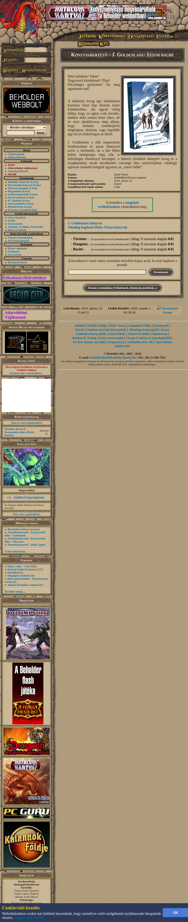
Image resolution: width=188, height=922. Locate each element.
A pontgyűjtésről (18, 171)
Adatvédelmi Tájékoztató (16, 314)
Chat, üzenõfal (16, 217)
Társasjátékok (16, 203)
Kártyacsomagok (18, 188)
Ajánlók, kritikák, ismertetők (25, 226)
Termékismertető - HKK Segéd (26, 544)
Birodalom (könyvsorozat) (24, 529)
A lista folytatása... (16, 551)
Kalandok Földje (140, 325)
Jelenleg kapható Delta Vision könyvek (97, 227)
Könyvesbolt (116, 334)
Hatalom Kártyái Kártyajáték (106, 330)
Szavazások (15, 254)
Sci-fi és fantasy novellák (89, 342)
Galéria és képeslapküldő (154, 338)
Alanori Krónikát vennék (22, 584)
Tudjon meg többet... (30, 918)
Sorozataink (15, 223)
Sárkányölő (161, 325)
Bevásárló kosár (17, 262)
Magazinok (14, 191)
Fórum (130, 338)
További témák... (15, 591)
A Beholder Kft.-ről (139, 342)
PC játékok (14, 200)
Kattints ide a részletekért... (26, 373)
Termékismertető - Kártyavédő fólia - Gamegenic (25, 534)
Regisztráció (116, 342)
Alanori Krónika (139, 334)
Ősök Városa (117, 325)
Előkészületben (17, 157)
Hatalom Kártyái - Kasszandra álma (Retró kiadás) (19, 432)
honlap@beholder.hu (26, 884)
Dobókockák (15, 206)
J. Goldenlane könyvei (85, 223)
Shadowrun (159, 334)
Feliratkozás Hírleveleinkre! (25, 278)
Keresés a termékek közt (22, 209)
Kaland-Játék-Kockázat (21, 569)
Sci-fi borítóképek (18, 240)
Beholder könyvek (19, 181)
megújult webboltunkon (118, 205)
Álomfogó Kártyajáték (144, 330)
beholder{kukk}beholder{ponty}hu (113, 357)
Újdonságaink (16, 154)
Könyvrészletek (17, 229)
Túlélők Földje (96, 325)
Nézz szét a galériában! (27, 514)
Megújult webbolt (18, 575)
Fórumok (13, 251)
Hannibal (13, 572)
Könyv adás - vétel (18, 566)
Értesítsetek (161, 272)
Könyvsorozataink (111, 338)
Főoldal (80, 325)
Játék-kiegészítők (18, 194)
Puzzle (79, 330)
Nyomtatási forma (170, 310)
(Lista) (34, 181)
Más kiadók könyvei (20, 185)
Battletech (79, 338)
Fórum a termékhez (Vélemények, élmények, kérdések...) (122, 287)
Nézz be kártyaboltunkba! (26, 422)
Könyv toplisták (17, 248)
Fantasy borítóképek (20, 237)
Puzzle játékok (17, 197)
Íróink (11, 220)
